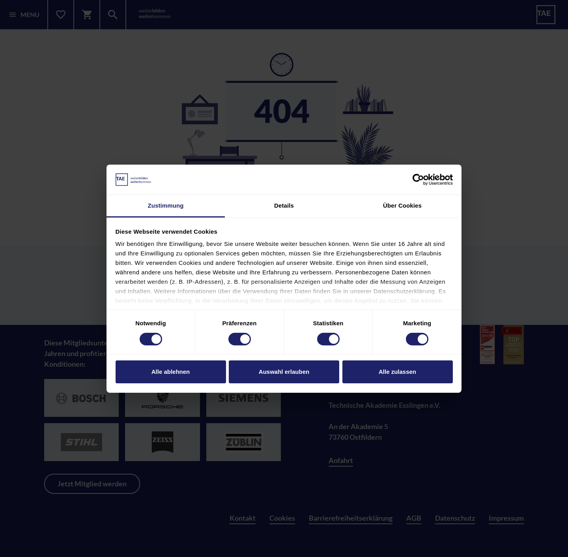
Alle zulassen (397, 371)
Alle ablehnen (170, 371)
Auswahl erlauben (284, 371)
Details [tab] (284, 205)
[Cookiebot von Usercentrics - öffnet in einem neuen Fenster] (418, 180)
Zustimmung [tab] (166, 205)
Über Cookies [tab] (402, 205)
